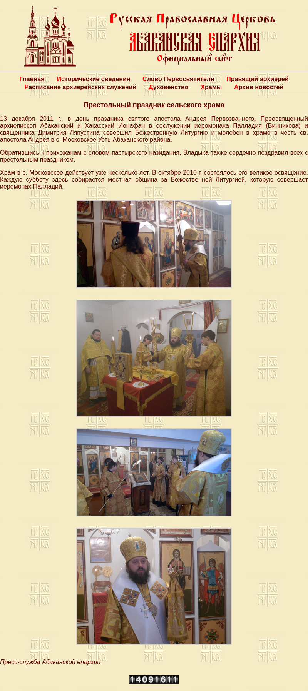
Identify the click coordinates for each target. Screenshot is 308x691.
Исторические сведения (93, 79)
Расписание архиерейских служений (81, 87)
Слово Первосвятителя (178, 79)
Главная (31, 79)
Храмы (211, 87)
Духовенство (168, 87)
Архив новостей (258, 87)
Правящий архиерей (257, 79)
